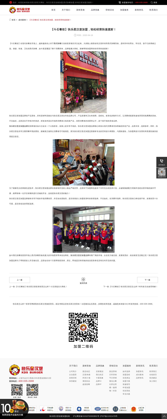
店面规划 (99, 371)
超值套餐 (86, 384)
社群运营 (113, 384)
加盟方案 (126, 381)
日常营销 (113, 375)
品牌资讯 (139, 378)
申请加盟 (126, 387)
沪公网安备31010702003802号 (86, 416)
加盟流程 (126, 375)
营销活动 (110, 10)
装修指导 (126, 384)
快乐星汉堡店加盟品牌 (18, 126)
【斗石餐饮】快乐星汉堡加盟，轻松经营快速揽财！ (50, 20)
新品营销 (113, 371)
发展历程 (73, 378)
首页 (53, 10)
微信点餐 (113, 381)
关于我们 (66, 10)
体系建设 (73, 381)
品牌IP (99, 384)
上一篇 (19, 280)
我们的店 (99, 375)
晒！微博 (113, 387)
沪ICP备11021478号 (109, 416)
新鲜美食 (80, 10)
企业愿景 (73, 375)
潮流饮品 (86, 381)
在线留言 (153, 375)
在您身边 (126, 378)
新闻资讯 (139, 10)
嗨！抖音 (113, 391)
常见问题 (126, 394)
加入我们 (153, 381)
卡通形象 (99, 378)
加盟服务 (124, 10)
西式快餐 (57, 43)
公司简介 (73, 371)
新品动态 (86, 371)
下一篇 (147, 280)
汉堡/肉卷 (87, 375)
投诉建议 (153, 378)
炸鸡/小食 (87, 378)
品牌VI (99, 381)
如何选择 (126, 371)
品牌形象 (95, 10)
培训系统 (126, 391)
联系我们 (153, 10)
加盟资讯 (139, 371)
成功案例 (22, 20)
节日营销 (113, 378)
